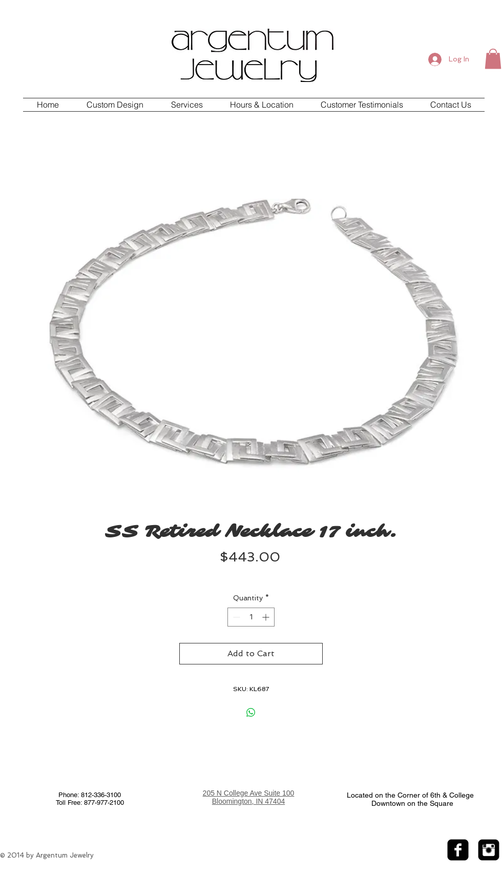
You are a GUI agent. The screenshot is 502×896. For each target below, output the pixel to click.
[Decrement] (235, 617)
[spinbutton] (251, 617)
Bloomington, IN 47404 (248, 801)
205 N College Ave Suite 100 (249, 793)
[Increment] (266, 617)
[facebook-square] (458, 850)
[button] (493, 59)
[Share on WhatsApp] (251, 712)
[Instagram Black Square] (488, 850)
